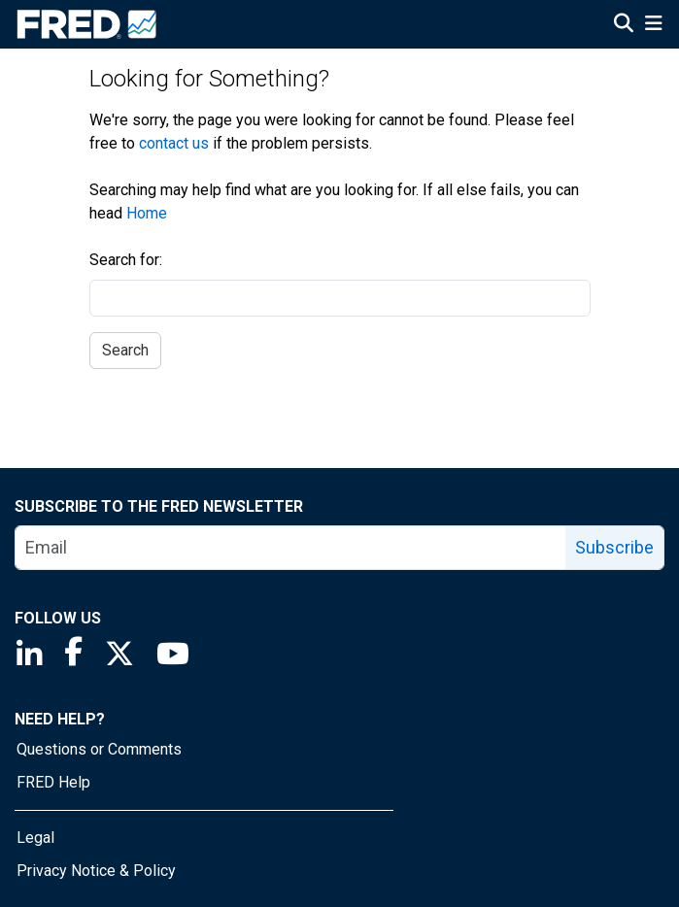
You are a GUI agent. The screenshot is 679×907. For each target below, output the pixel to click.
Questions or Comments (99, 749)
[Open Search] (623, 25)
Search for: (125, 260)
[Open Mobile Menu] (653, 25)
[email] (291, 547)
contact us (174, 143)
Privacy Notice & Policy (96, 870)
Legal (35, 837)
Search (125, 350)
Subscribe (614, 547)
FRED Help (53, 782)
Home (146, 213)
